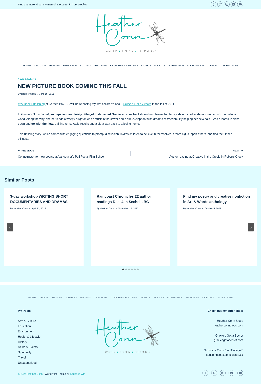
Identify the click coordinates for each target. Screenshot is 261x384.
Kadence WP (77, 373)
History (22, 341)
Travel (22, 357)
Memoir (54, 65)
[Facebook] (213, 4)
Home (27, 65)
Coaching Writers (124, 65)
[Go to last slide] (10, 227)
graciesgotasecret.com (228, 340)
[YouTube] (240, 4)
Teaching (101, 65)
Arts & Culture (27, 320)
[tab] (123, 269)
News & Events (27, 79)
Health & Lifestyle (29, 336)
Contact (213, 65)
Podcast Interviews (169, 65)
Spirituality (24, 352)
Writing (71, 297)
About (44, 297)
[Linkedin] (233, 4)
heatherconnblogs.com (228, 325)
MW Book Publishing (31, 104)
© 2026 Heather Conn (30, 373)
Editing (85, 65)
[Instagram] (227, 4)
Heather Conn (28, 93)
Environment (26, 331)
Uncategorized (27, 362)
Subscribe (230, 65)
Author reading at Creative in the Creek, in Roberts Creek (188, 153)
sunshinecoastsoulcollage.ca (224, 354)
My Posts (192, 297)
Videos (146, 65)
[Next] (251, 227)
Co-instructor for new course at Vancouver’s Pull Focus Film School (73, 153)
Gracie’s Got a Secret (137, 104)
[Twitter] (220, 4)
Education (24, 326)
